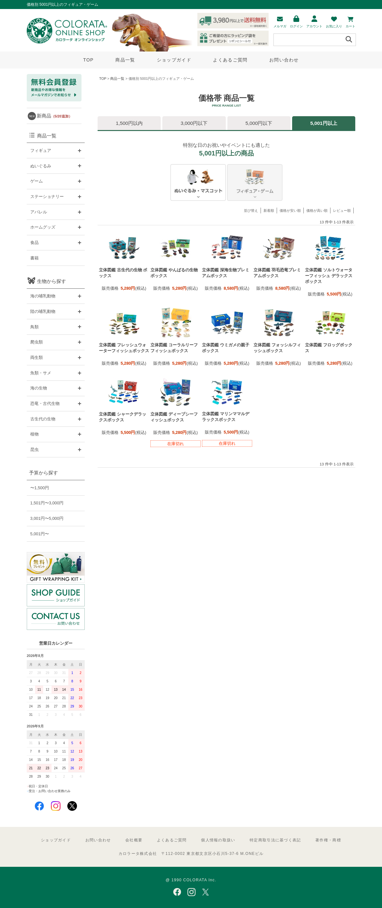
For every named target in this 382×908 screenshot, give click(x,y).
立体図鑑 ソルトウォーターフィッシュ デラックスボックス (328, 275)
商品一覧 (125, 59)
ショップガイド (174, 59)
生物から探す (51, 281)
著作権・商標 (328, 840)
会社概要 (133, 840)
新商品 (54, 115)
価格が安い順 (290, 210)
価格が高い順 (317, 210)
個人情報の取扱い (218, 840)
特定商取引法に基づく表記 (275, 840)
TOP (88, 59)
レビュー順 (342, 210)
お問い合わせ (284, 59)
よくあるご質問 (230, 59)
